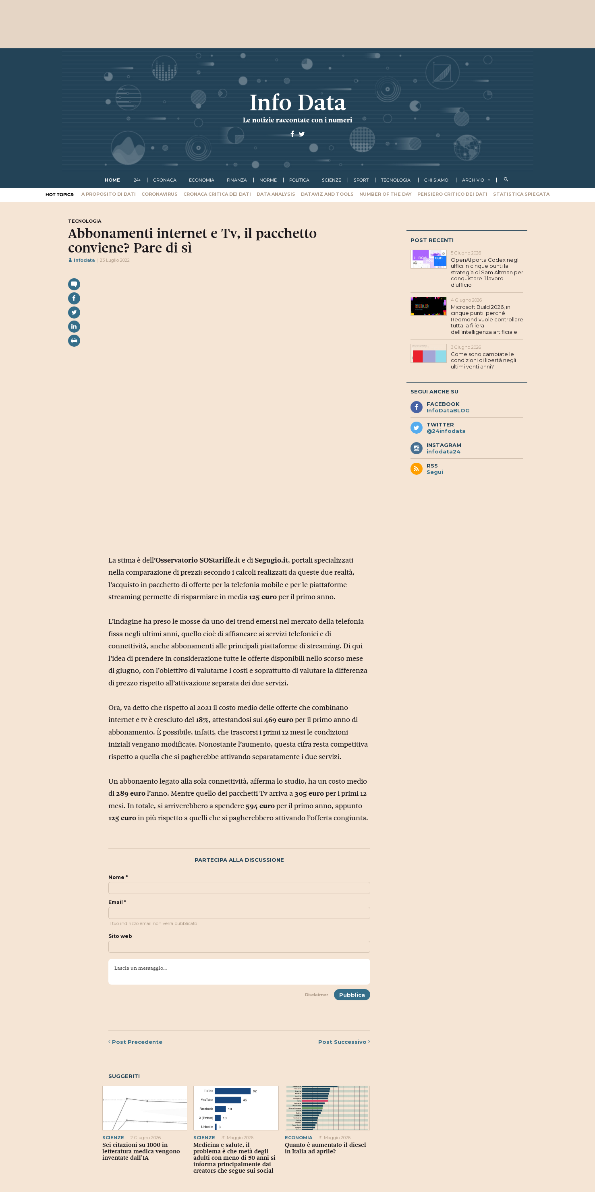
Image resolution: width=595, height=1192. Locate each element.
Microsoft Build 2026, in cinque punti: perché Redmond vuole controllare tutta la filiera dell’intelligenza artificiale (487, 319)
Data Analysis (276, 194)
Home (112, 180)
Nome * (118, 877)
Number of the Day (385, 194)
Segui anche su (434, 391)
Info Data (297, 102)
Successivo (344, 1042)
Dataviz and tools (327, 194)
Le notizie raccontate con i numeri (297, 120)
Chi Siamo (436, 180)
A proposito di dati (108, 194)
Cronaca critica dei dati (217, 194)
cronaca (164, 180)
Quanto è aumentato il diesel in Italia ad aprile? (325, 1148)
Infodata (81, 260)
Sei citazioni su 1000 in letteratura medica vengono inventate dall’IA (141, 1151)
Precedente (135, 1042)
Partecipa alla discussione (239, 860)
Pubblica (352, 994)
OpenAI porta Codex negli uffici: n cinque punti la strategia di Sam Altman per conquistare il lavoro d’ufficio (487, 272)
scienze (331, 180)
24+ (137, 180)
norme (268, 180)
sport (361, 180)
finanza (237, 180)
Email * (117, 902)
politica (299, 180)
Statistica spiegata (521, 194)
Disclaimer (316, 994)
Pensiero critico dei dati (452, 194)
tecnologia (395, 180)
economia (201, 180)
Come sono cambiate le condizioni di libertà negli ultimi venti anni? (483, 360)
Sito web (120, 936)
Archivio (473, 180)
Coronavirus (159, 194)
